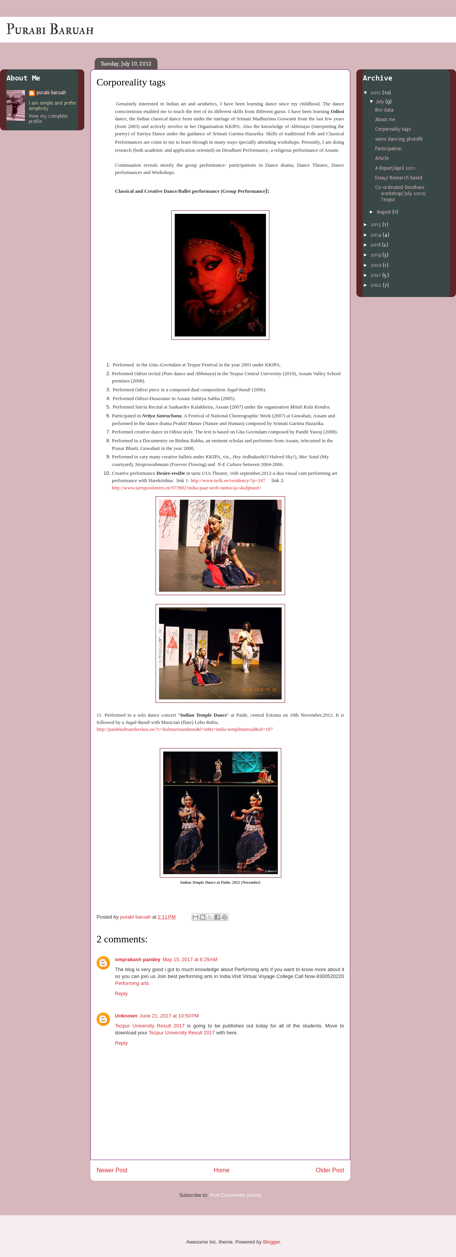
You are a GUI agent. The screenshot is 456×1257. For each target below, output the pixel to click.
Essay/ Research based (398, 178)
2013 (376, 224)
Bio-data (384, 110)
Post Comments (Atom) (235, 1195)
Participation (388, 148)
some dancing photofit (399, 139)
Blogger (271, 1242)
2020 (377, 265)
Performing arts (132, 983)
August (384, 212)
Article (382, 158)
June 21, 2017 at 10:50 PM (169, 1016)
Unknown (126, 1016)
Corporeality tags (393, 129)
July (381, 101)
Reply (121, 993)
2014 (377, 235)
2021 (376, 275)
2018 (376, 245)
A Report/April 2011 (395, 168)
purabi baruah (51, 92)
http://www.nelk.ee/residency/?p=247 (227, 480)
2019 (376, 255)
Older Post (330, 1170)
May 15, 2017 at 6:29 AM (190, 959)
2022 (377, 285)
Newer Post (112, 1170)
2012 (376, 92)
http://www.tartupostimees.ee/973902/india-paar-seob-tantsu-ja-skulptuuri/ (186, 488)
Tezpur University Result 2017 (150, 1026)
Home (222, 1170)
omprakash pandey (138, 959)
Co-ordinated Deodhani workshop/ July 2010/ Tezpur (400, 193)
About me (385, 119)
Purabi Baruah (50, 29)
